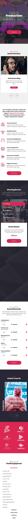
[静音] (11, 275)
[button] (11, 96)
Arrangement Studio (8, 217)
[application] (14, 275)
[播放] (26, 275)
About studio (14, 173)
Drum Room (6, 203)
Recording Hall (7, 207)
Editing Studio (7, 210)
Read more (14, 32)
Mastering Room (8, 214)
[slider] (15, 275)
